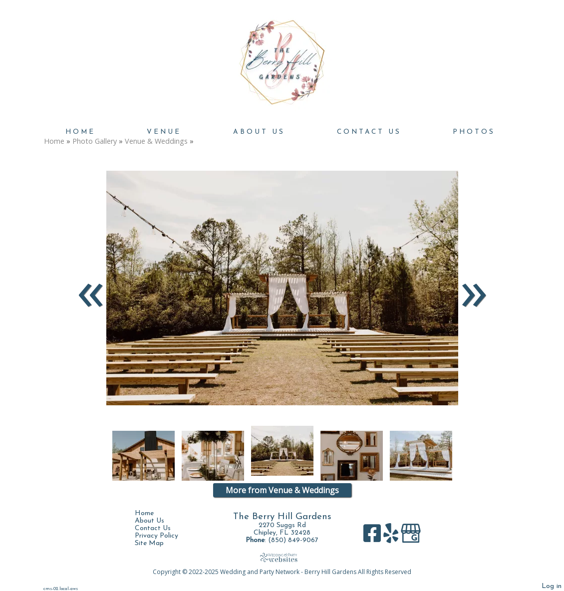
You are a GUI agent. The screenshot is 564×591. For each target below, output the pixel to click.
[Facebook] (373, 537)
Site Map (157, 543)
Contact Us (369, 132)
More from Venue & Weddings (282, 490)
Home (80, 132)
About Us (259, 132)
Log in (552, 586)
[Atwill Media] (282, 557)
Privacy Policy (164, 536)
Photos (474, 132)
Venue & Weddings (156, 141)
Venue (164, 132)
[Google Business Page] (411, 537)
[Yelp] (392, 537)
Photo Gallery (94, 141)
